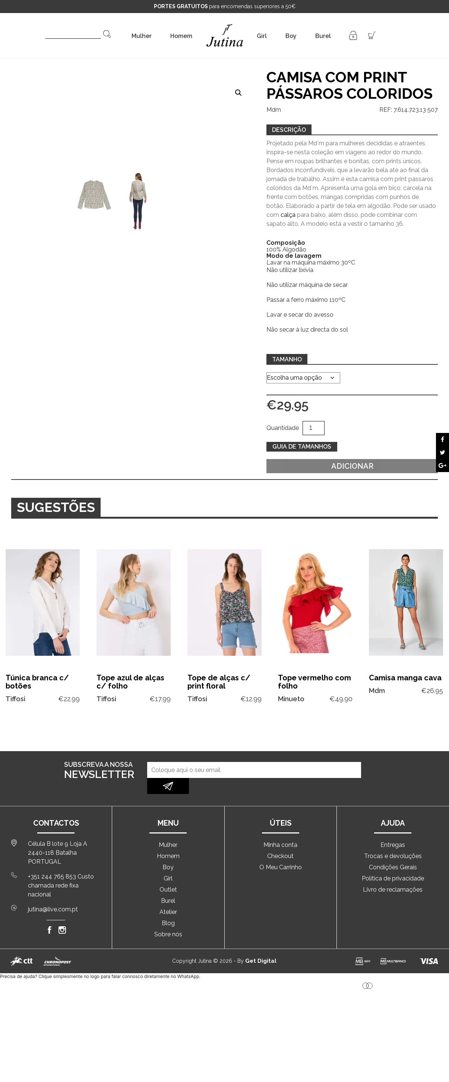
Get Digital (260, 945)
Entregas (392, 828)
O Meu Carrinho (280, 851)
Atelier (168, 895)
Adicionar (352, 466)
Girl (262, 35)
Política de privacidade (393, 862)
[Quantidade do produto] (313, 428)
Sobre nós (168, 918)
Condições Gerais (393, 851)
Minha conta (280, 828)
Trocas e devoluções (393, 840)
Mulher (142, 35)
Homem (181, 35)
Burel (323, 35)
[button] (238, 92)
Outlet (168, 873)
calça (288, 214)
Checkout (280, 840)
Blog (168, 907)
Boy (291, 35)
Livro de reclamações (393, 873)
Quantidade (282, 427)
